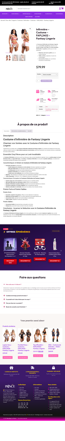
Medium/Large (55, 109)
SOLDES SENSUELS (15, 14)
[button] (30, 29)
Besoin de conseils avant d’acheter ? (16, 308)
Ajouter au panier (46, 80)
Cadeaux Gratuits (11, 373)
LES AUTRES (37, 16)
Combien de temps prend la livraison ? (17, 297)
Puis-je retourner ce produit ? (14, 305)
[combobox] (37, 8)
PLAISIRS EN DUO (49, 14)
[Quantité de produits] (38, 81)
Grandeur (39, 74)
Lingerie (14, 20)
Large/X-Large (48, 110)
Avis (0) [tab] (29, 131)
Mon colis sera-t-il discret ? (13, 286)
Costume (20, 20)
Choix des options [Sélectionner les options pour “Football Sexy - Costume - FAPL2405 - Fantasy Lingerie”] (23, 359)
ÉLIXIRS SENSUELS (59, 13)
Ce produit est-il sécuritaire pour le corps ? (18, 301)
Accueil (3, 20)
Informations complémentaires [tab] (19, 131)
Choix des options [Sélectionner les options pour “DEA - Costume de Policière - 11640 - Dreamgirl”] (53, 357)
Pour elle (8, 20)
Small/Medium (48, 109)
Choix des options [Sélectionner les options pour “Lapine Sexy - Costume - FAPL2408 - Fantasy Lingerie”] (8, 359)
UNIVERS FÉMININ (38, 14)
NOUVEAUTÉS (5, 14)
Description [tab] (6, 131)
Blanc (47, 106)
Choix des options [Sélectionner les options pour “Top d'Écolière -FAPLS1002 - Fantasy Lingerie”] (38, 357)
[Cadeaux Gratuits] (11, 369)
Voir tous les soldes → (56, 231)
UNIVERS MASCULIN (27, 14)
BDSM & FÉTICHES (28, 16)
